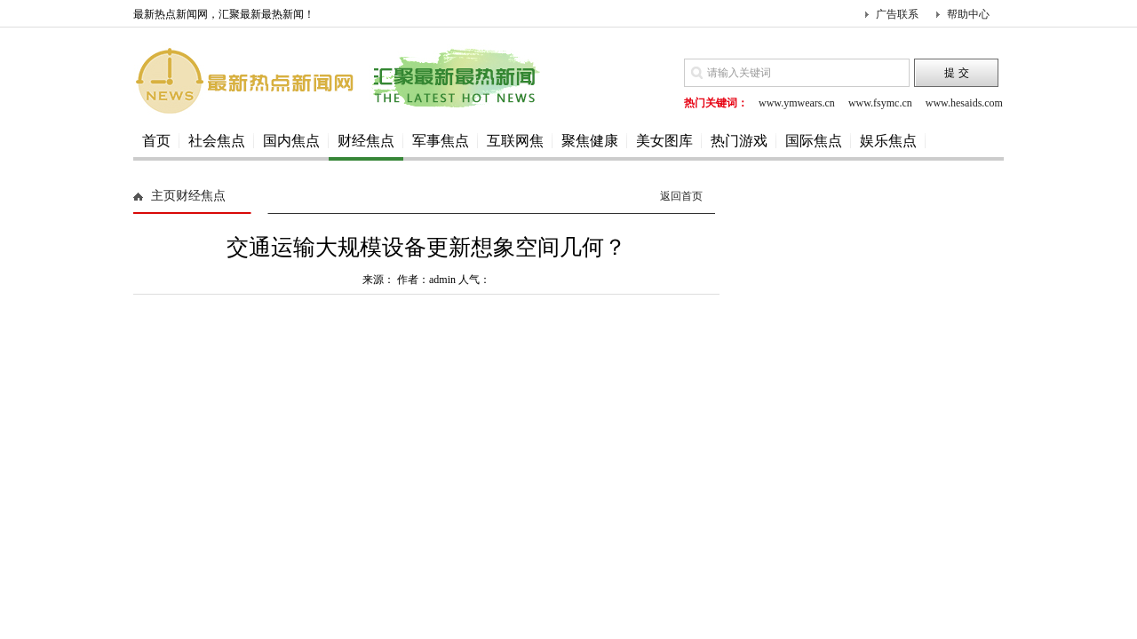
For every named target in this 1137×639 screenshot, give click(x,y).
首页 (156, 140)
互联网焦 (515, 140)
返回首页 (681, 196)
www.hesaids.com (964, 103)
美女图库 (664, 140)
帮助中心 (968, 14)
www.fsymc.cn (880, 103)
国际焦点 (813, 140)
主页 (163, 195)
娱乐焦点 (888, 140)
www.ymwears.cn (797, 103)
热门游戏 (739, 140)
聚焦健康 (589, 140)
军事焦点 (440, 140)
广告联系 (897, 14)
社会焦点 (216, 140)
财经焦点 (366, 140)
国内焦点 (291, 140)
